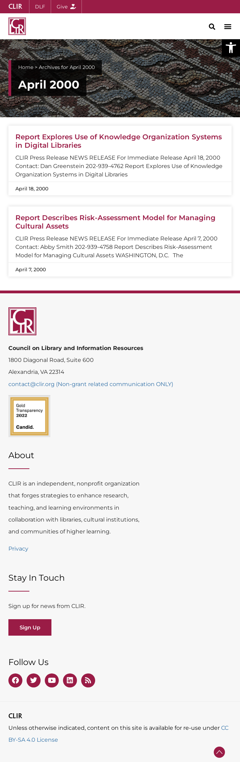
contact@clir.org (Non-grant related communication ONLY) (90, 384)
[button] (231, 48)
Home (25, 67)
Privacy (18, 548)
